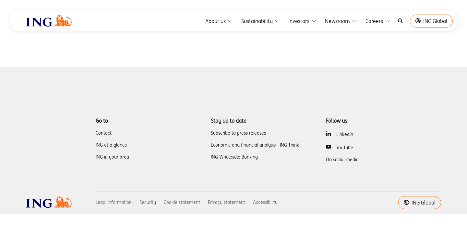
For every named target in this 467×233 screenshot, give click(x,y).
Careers (378, 21)
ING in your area (112, 157)
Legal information (114, 202)
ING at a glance (111, 145)
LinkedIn (344, 134)
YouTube (344, 147)
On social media (342, 159)
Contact (104, 133)
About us (219, 21)
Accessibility (265, 202)
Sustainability (261, 21)
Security (147, 202)
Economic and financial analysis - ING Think (255, 145)
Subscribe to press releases (238, 133)
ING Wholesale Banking (234, 157)
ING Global (431, 21)
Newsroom (341, 21)
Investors (302, 21)
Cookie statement (182, 202)
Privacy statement (226, 202)
